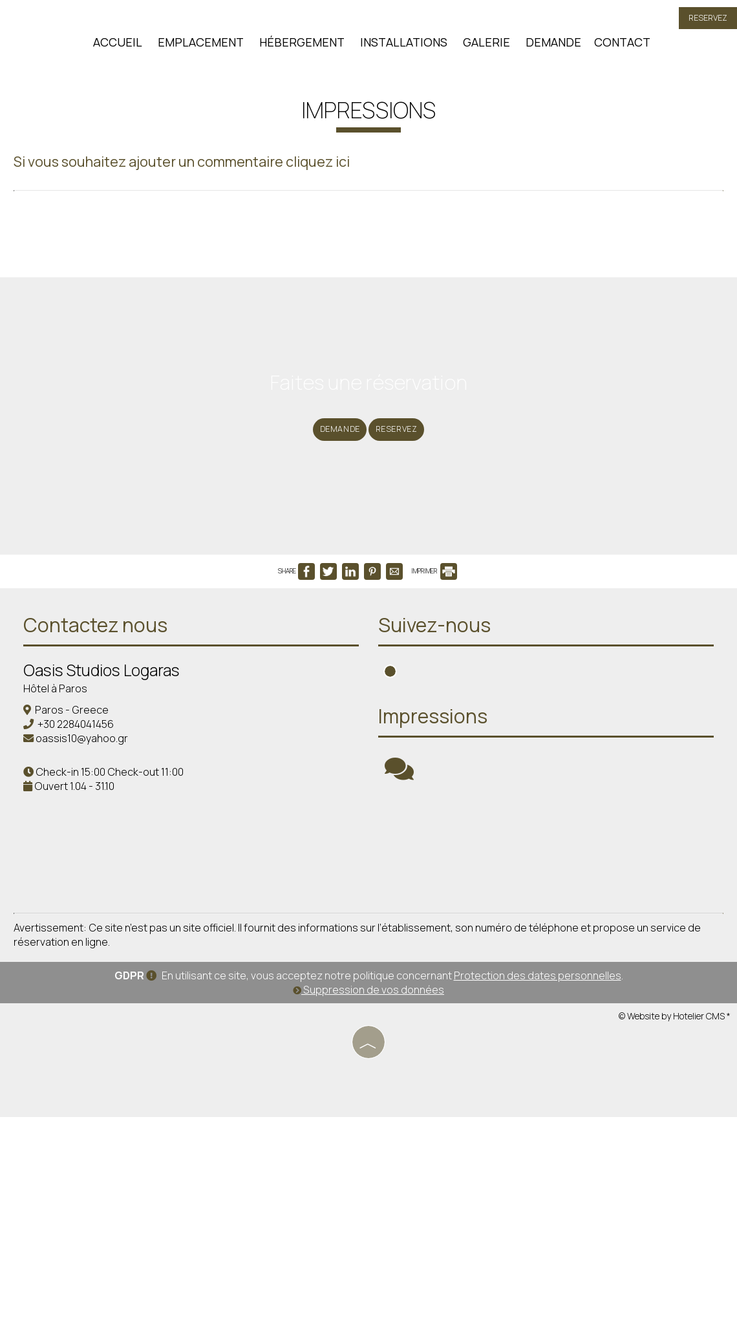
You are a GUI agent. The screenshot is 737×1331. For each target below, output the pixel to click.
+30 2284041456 (85, 893)
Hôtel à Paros (64, 858)
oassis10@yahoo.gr (91, 907)
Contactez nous (104, 794)
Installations (400, 48)
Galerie (483, 48)
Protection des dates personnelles (537, 1193)
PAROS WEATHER (549, 1029)
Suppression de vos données (368, 1207)
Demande (550, 48)
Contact (619, 48)
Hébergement (298, 48)
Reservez (702, 24)
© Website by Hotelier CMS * (675, 1233)
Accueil (114, 48)
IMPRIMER (434, 730)
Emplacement (197, 48)
